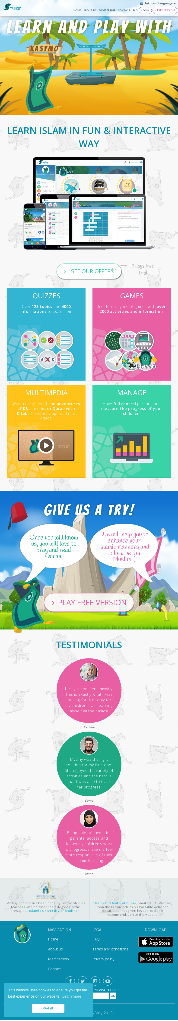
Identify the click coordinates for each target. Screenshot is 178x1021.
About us (90, 10)
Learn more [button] (71, 996)
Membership (107, 10)
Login (145, 10)
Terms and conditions (110, 950)
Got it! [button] (48, 1008)
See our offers (91, 271)
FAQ (135, 10)
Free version (166, 10)
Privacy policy (103, 960)
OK (113, 997)
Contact (124, 10)
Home (77, 10)
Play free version (92, 602)
